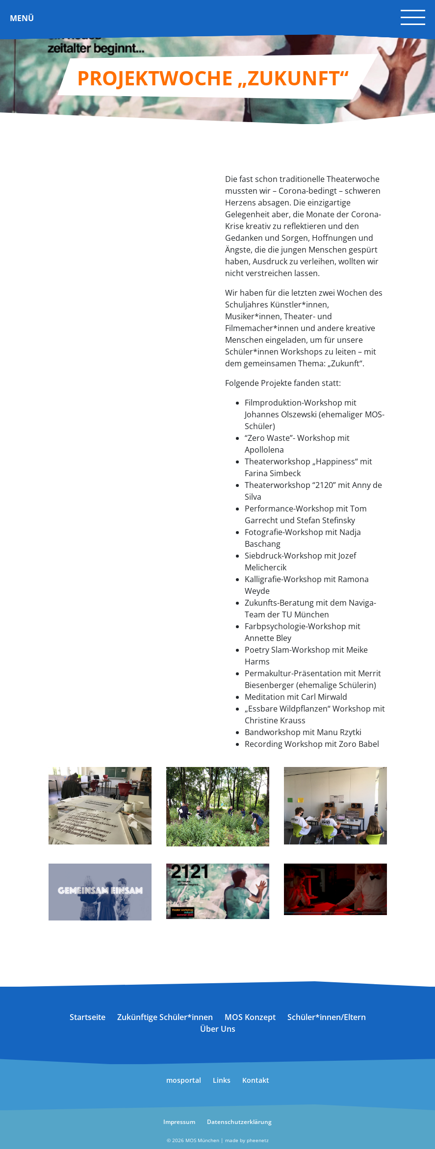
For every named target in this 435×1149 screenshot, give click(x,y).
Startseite (87, 1017)
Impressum (179, 1122)
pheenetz (258, 1140)
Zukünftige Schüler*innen (165, 1017)
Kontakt (255, 1080)
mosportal (183, 1080)
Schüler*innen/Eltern (326, 1017)
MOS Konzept (250, 1017)
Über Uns (217, 1028)
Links (221, 1080)
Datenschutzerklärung (239, 1122)
